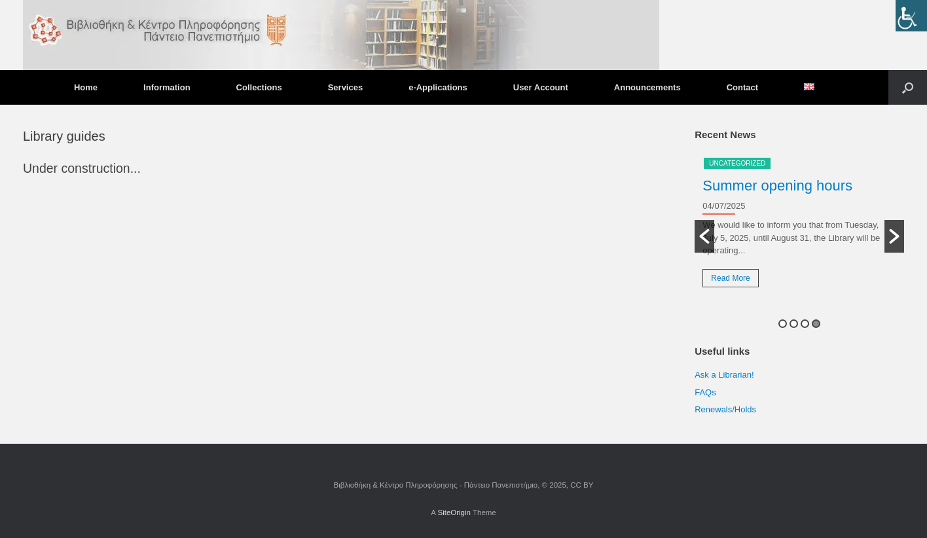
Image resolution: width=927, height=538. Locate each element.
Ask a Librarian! (724, 375)
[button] (907, 87)
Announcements (647, 87)
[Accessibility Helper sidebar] (911, 15)
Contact (742, 87)
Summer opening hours (777, 185)
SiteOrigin (454, 512)
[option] (799, 227)
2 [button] (794, 323)
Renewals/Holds (725, 409)
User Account (540, 87)
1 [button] (782, 323)
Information (167, 87)
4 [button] (816, 323)
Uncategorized (737, 163)
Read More (730, 278)
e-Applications (438, 87)
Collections (259, 87)
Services (345, 87)
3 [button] (805, 323)
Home (86, 87)
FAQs (705, 392)
